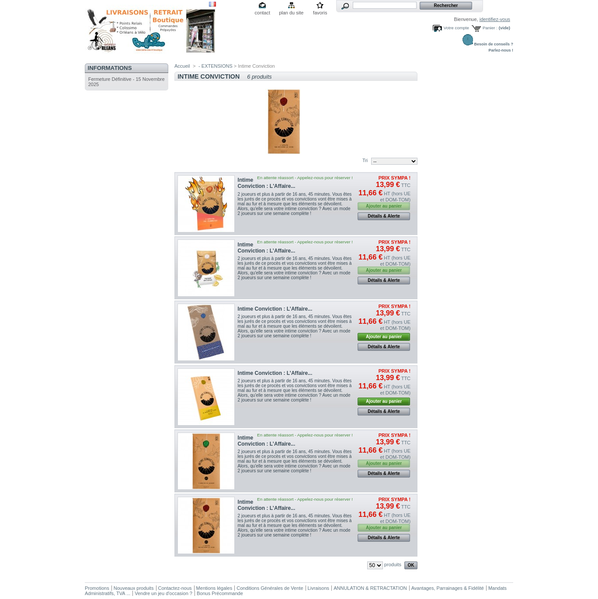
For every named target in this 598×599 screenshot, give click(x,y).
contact (262, 12)
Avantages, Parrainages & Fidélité (447, 588)
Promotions (97, 588)
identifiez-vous (495, 19)
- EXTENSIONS (215, 66)
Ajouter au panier (384, 336)
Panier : (490, 27)
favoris (320, 12)
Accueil (182, 66)
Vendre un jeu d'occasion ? (163, 593)
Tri (365, 160)
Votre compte (456, 27)
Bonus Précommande (220, 593)
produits (392, 564)
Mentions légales (214, 588)
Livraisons (319, 588)
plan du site (291, 12)
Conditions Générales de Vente (269, 588)
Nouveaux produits (134, 588)
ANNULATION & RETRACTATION (370, 588)
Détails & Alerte (384, 216)
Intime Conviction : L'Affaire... (267, 183)
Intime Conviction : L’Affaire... (267, 248)
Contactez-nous (175, 588)
